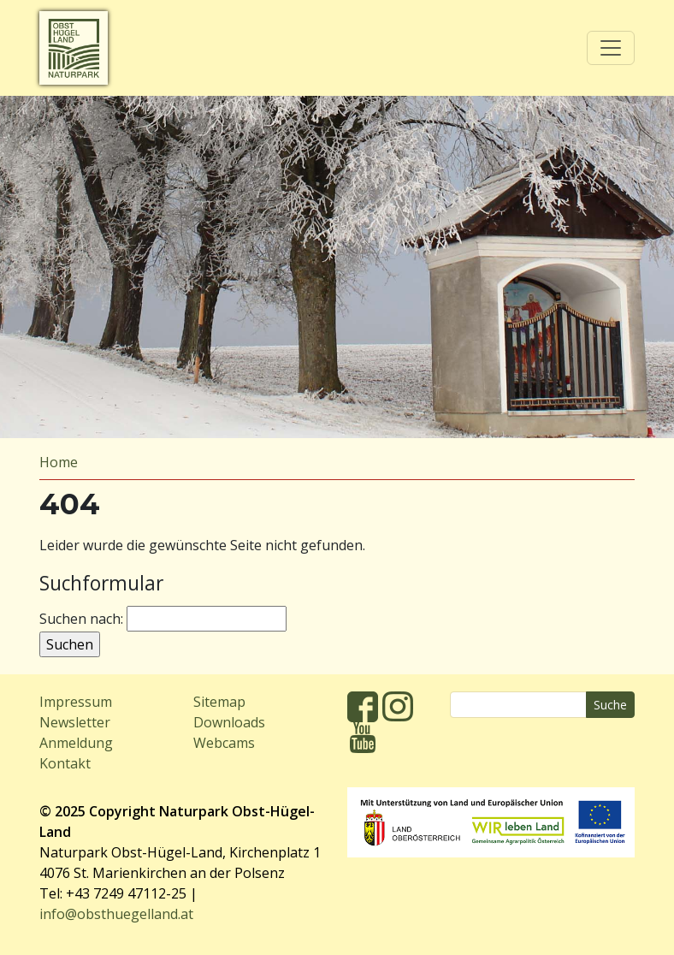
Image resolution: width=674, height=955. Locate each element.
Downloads (229, 722)
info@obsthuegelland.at (116, 914)
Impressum (75, 701)
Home (58, 462)
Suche (610, 705)
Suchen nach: (81, 618)
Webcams (224, 742)
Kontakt (65, 763)
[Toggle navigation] (611, 48)
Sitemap (219, 701)
